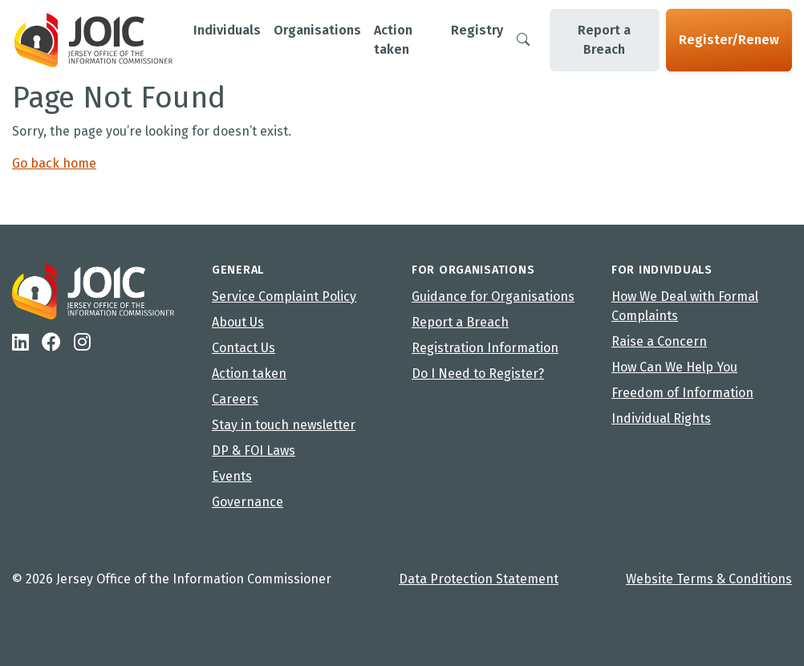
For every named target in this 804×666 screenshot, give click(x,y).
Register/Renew (729, 39)
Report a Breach (604, 39)
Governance (247, 502)
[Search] (523, 40)
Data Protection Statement (478, 579)
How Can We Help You (674, 367)
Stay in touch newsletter (283, 424)
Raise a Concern (659, 341)
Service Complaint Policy (284, 296)
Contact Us (243, 347)
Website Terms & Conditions (709, 579)
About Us (238, 322)
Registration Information (485, 347)
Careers (235, 399)
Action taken (249, 373)
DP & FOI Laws (253, 450)
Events (232, 476)
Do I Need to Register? (478, 373)
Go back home (54, 163)
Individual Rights (661, 418)
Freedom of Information (682, 392)
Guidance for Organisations (493, 296)
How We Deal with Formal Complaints (684, 306)
